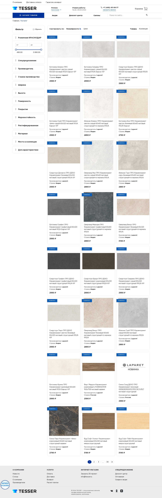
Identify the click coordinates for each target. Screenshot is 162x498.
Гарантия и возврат (53, 2)
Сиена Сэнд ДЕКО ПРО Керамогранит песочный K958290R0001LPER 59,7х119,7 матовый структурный (131, 388)
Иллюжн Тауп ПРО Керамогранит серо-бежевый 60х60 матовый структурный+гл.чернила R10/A (132, 175)
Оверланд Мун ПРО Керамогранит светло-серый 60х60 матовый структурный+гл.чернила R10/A (98, 175)
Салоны (96, 15)
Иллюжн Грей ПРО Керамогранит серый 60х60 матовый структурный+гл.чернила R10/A (132, 333)
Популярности (73, 29)
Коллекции (143, 29)
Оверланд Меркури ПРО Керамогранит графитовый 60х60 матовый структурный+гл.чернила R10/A (97, 228)
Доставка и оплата (33, 2)
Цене (85, 29)
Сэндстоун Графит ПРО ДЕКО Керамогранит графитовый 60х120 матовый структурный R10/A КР (63, 281)
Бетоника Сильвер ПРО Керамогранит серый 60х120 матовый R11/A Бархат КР (95, 69)
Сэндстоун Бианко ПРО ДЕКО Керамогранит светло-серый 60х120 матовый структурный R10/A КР (133, 70)
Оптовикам (119, 477)
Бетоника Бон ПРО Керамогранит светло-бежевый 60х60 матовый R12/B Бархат (132, 123)
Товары (133, 29)
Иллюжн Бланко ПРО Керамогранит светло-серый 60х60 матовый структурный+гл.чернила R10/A (98, 123)
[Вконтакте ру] (112, 492)
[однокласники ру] (117, 492)
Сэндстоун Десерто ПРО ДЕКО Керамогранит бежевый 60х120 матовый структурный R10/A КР (62, 175)
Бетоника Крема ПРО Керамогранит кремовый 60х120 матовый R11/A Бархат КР (62, 387)
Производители (19, 482)
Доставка (50, 477)
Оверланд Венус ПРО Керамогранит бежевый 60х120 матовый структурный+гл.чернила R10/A (132, 228)
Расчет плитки (52, 482)
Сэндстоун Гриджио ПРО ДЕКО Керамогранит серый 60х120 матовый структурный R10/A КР (131, 281)
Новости (16, 474)
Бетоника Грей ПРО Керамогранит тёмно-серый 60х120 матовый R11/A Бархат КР (63, 123)
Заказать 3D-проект (89, 474)
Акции (54, 15)
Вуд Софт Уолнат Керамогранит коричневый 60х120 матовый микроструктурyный (97, 441)
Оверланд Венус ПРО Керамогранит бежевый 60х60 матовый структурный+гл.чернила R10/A (97, 334)
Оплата (50, 474)
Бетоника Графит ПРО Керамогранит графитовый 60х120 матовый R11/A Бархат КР (63, 227)
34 (107, 462)
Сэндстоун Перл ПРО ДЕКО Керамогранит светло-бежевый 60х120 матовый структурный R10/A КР (63, 334)
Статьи (15, 477)
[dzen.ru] (122, 492)
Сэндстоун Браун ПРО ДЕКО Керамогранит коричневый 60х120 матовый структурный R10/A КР (98, 281)
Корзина (139, 9)
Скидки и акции (121, 480)
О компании (17, 2)
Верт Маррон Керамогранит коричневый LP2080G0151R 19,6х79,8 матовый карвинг (95, 387)
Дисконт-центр (75, 15)
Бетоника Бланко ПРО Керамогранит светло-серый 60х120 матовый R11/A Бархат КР (62, 69)
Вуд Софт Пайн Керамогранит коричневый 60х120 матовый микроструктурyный (131, 441)
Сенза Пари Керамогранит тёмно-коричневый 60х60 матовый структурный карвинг (62, 441)
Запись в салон (5, 484)
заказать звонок (109, 10)
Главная (16, 21)
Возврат (50, 480)
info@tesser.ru (86, 477)
